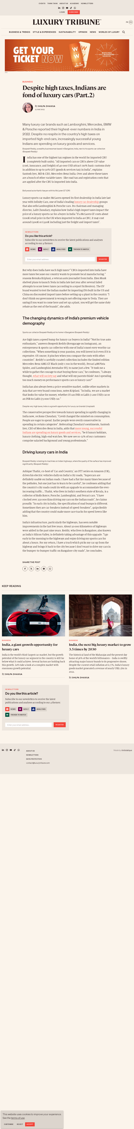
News (93, 32)
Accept (30, 1124)
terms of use (18, 1117)
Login (62, 12)
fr (127, 22)
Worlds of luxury (109, 32)
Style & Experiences (44, 32)
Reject (20, 1124)
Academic (74, 3)
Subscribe (73, 12)
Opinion (83, 32)
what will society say (45, 376)
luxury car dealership (86, 202)
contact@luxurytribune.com (38, 763)
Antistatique (126, 750)
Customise (8, 1124)
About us (64, 3)
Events (42, 3)
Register (103, 259)
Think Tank (52, 3)
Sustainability (67, 32)
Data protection (34, 759)
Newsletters (87, 3)
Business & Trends (19, 32)
